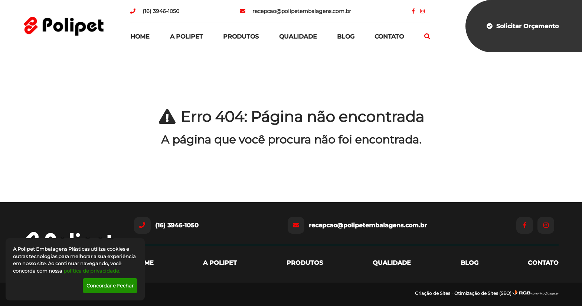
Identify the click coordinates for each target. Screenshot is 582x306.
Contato (389, 36)
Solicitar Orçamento (523, 26)
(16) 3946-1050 (154, 11)
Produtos (241, 36)
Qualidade (298, 36)
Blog (345, 36)
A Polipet (186, 36)
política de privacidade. (91, 271)
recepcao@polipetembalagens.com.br (295, 11)
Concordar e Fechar (110, 286)
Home (140, 36)
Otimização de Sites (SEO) (482, 293)
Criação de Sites (432, 293)
